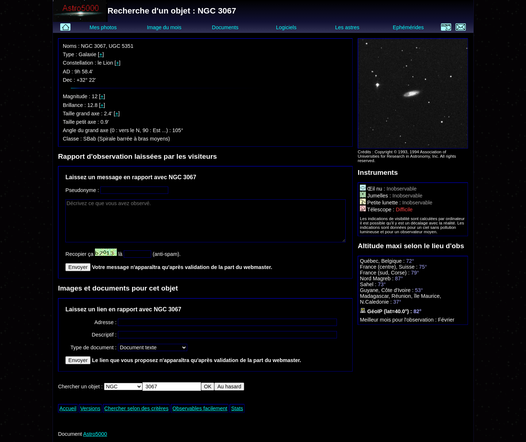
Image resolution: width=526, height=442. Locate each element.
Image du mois (164, 27)
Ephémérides (408, 27)
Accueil (67, 408)
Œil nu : (373, 189)
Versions (90, 408)
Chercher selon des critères (136, 408)
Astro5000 (95, 434)
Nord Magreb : (377, 278)
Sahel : (369, 284)
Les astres (347, 27)
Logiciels (286, 27)
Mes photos (102, 27)
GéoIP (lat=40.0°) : (387, 311)
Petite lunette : (381, 202)
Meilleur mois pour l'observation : (399, 320)
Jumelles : (376, 196)
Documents (225, 27)
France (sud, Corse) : (385, 273)
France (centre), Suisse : (389, 267)
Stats (237, 408)
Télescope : (378, 209)
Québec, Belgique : (383, 261)
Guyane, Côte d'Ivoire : (387, 290)
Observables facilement (199, 408)
